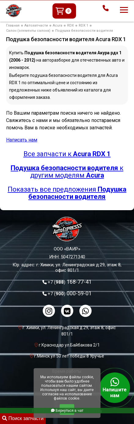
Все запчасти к (67, 154)
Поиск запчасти (23, 418)
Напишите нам (115, 387)
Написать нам (21, 140)
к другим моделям (67, 171)
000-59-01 (70, 293)
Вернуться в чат (67, 410)
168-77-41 (70, 281)
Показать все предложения (67, 192)
